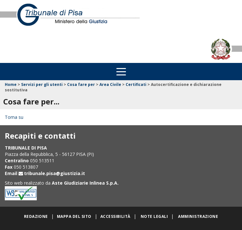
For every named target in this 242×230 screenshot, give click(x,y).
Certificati (136, 84)
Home (11, 84)
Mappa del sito (74, 216)
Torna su (14, 117)
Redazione (36, 216)
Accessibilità (115, 216)
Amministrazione (198, 216)
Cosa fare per (81, 84)
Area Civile (110, 84)
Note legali (154, 216)
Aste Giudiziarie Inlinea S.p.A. (85, 183)
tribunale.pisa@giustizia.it (54, 173)
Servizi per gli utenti (42, 84)
